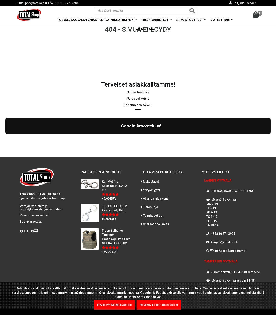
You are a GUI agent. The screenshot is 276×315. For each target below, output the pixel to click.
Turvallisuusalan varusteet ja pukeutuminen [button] (97, 19)
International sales (156, 227)
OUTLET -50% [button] (222, 19)
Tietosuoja (150, 210)
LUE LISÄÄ (29, 234)
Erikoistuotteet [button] (191, 19)
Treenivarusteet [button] (156, 19)
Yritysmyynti (151, 193)
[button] (5, 141)
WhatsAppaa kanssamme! (228, 254)
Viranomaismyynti (156, 201)
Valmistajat (146, 29)
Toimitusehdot (153, 218)
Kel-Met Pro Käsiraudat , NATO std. (114, 189)
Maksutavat (151, 184)
